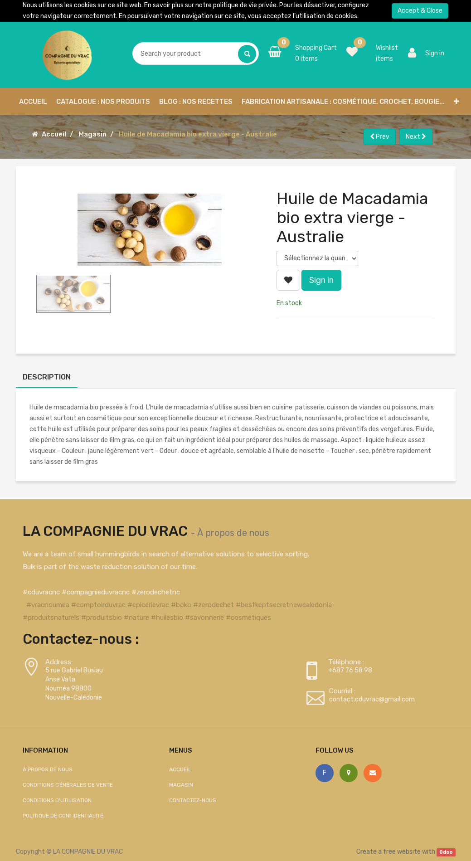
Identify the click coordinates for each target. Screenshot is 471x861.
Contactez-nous (192, 800)
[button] (456, 101)
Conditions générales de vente (68, 785)
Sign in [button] (321, 280)
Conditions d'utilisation (57, 800)
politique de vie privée (245, 5)
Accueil (54, 134)
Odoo (445, 852)
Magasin (92, 134)
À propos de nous (233, 532)
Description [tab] (47, 377)
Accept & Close (420, 11)
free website (402, 852)
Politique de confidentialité (63, 815)
